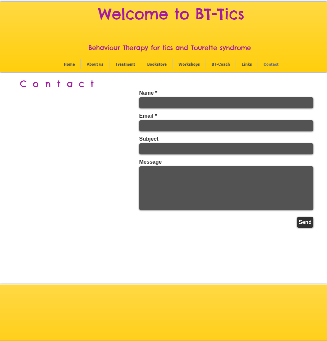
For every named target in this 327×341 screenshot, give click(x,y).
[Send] (305, 222)
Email (146, 116)
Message (150, 162)
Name (146, 93)
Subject (148, 139)
